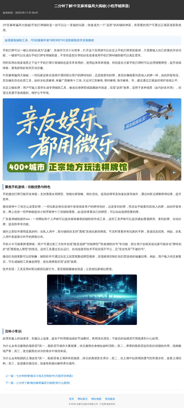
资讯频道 (110, 398)
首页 (71, 398)
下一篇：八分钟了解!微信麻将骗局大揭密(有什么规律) (37, 382)
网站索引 (83, 398)
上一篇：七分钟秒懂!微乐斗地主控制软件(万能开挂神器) (39, 375)
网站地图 (96, 398)
